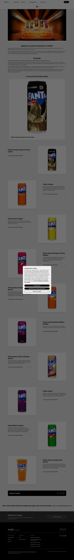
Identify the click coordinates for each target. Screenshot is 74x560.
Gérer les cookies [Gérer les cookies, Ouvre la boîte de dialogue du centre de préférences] (37, 291)
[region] (37, 280)
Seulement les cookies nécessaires (37, 288)
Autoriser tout (37, 285)
